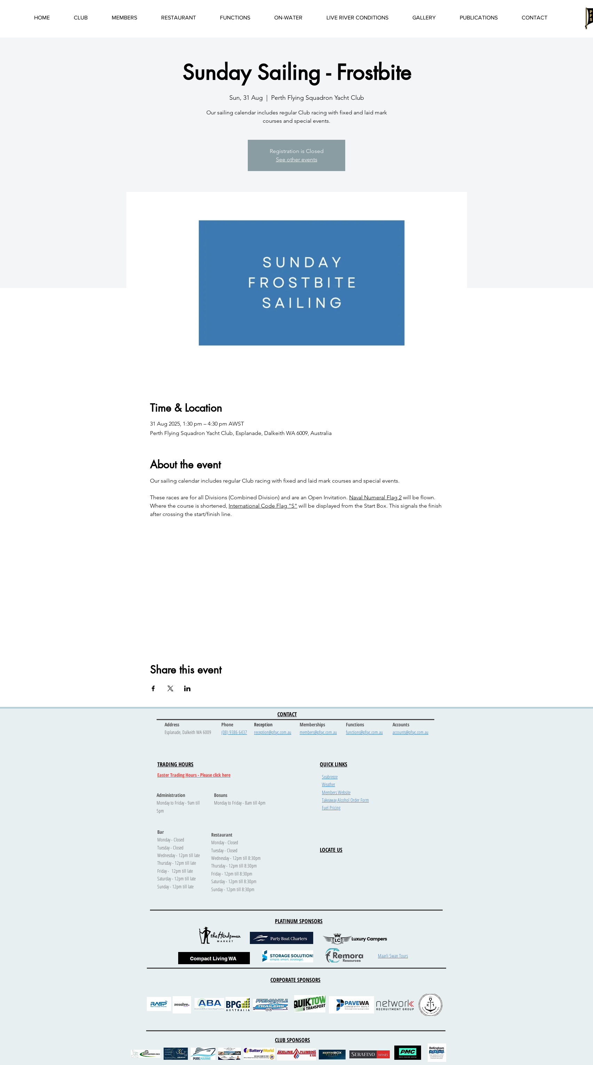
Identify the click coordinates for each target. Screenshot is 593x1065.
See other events (296, 159)
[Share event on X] (170, 688)
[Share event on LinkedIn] (187, 688)
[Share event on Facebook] (153, 688)
